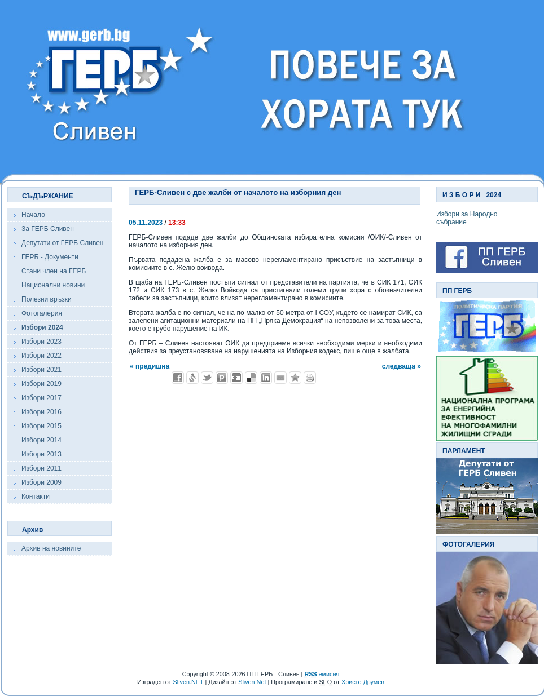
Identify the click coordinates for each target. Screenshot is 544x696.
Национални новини (53, 285)
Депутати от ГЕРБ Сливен (62, 243)
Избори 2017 (41, 398)
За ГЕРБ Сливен (47, 229)
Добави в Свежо (192, 377)
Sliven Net (252, 682)
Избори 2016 (41, 412)
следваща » (401, 366)
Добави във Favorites (295, 377)
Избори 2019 (41, 384)
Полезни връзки (46, 299)
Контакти (35, 496)
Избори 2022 (41, 356)
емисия (321, 674)
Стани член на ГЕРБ (53, 271)
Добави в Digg (236, 377)
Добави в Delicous (251, 377)
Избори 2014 (41, 440)
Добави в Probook (222, 377)
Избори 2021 (41, 370)
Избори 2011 (41, 468)
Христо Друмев (362, 682)
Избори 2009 (41, 482)
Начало (33, 215)
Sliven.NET (188, 682)
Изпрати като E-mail (280, 377)
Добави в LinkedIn (266, 377)
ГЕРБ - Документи (49, 257)
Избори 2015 (41, 426)
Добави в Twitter (207, 377)
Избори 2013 (41, 454)
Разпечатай (310, 377)
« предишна (149, 366)
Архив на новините (51, 548)
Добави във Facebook (178, 377)
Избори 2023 (41, 341)
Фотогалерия (41, 313)
